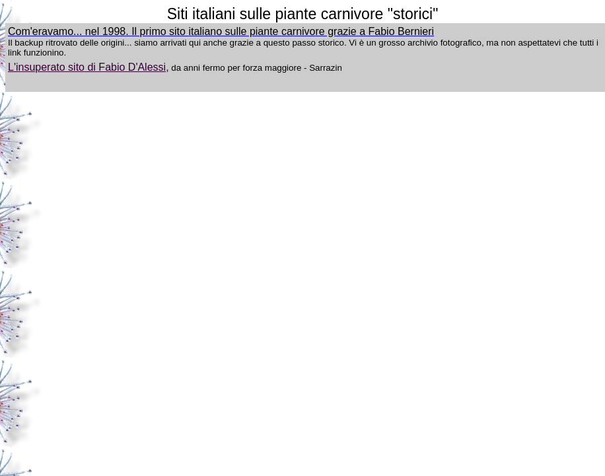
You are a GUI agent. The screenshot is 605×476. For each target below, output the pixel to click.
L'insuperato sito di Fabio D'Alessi (87, 67)
